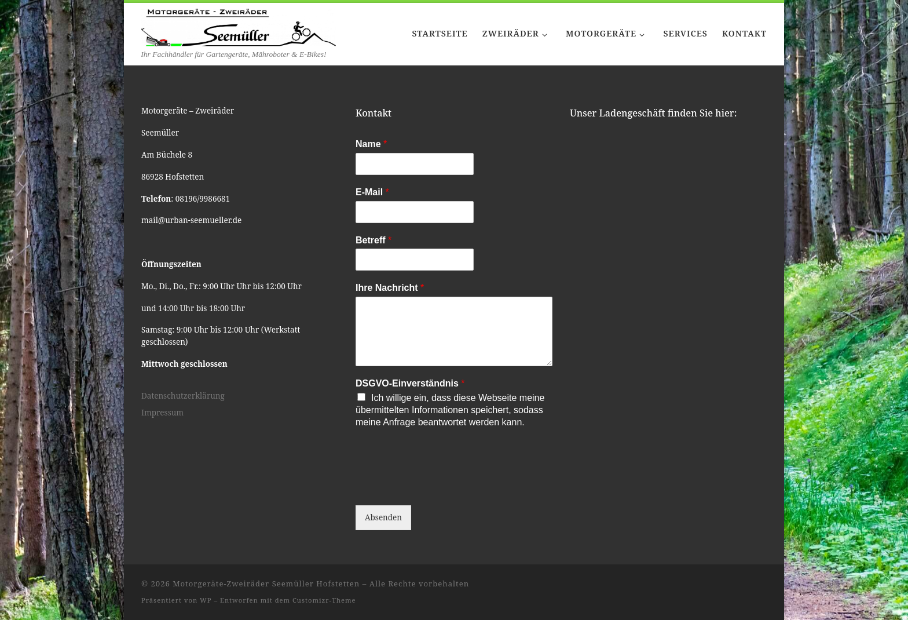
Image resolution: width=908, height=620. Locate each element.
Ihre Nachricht (390, 288)
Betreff (373, 240)
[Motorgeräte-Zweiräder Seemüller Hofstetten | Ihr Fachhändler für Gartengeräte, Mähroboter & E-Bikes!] (238, 25)
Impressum (162, 412)
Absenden (383, 517)
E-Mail (372, 192)
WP (205, 600)
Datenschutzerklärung (183, 396)
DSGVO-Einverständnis (410, 383)
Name (371, 144)
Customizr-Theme (324, 600)
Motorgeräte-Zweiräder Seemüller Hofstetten (266, 583)
